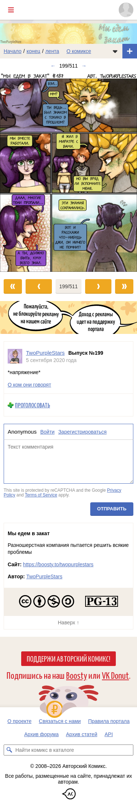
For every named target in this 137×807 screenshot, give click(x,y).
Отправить (111, 508)
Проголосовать (32, 405)
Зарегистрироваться (82, 432)
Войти (47, 432)
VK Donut (115, 675)
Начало (13, 51)
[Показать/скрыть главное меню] (11, 10)
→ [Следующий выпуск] (84, 66)
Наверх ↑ (68, 622)
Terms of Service (41, 495)
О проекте (19, 721)
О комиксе (78, 51)
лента (52, 51)
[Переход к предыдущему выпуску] (17, 172)
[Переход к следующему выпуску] (68, 172)
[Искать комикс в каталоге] (9, 750)
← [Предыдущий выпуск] (53, 66)
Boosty (76, 675)
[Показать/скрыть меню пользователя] (126, 10)
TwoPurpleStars (44, 576)
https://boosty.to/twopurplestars (58, 564)
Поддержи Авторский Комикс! (68, 658)
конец (34, 51)
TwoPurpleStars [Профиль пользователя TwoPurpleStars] (45, 353)
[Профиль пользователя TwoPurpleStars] (15, 356)
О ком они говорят (29, 385)
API (108, 734)
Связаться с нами (60, 721)
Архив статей (82, 734)
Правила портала (109, 721)
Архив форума (41, 734)
